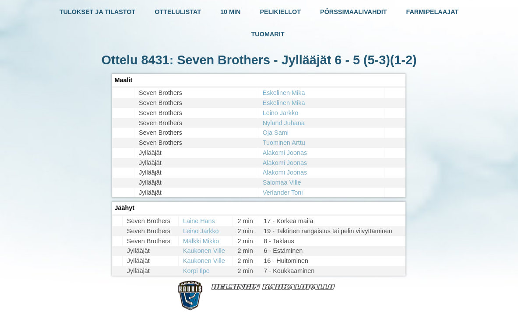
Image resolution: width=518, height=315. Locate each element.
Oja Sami (276, 132)
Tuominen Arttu (284, 142)
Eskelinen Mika (284, 92)
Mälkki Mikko (201, 241)
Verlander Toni (283, 192)
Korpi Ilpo (196, 270)
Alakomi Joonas (285, 152)
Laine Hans (199, 220)
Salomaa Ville (282, 182)
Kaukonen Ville (204, 250)
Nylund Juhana (284, 122)
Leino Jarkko (281, 112)
